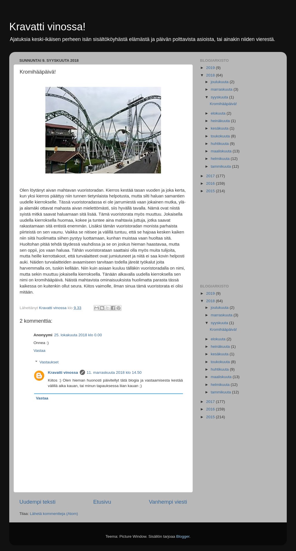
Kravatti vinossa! (47, 27)
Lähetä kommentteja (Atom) (54, 513)
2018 (211, 75)
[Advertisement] (238, 239)
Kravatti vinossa (63, 372)
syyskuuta (220, 97)
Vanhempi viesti (168, 502)
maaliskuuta (222, 151)
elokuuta (219, 113)
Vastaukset (49, 362)
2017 (211, 176)
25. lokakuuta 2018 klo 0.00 (78, 335)
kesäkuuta (220, 128)
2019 (211, 68)
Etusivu (102, 502)
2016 (211, 183)
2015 (211, 191)
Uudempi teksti (37, 502)
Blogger (183, 536)
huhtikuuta (220, 143)
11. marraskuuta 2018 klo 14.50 (114, 372)
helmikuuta (221, 158)
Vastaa (39, 350)
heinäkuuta (221, 121)
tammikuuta (221, 166)
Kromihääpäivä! (223, 104)
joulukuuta (220, 82)
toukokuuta (221, 136)
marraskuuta (222, 89)
